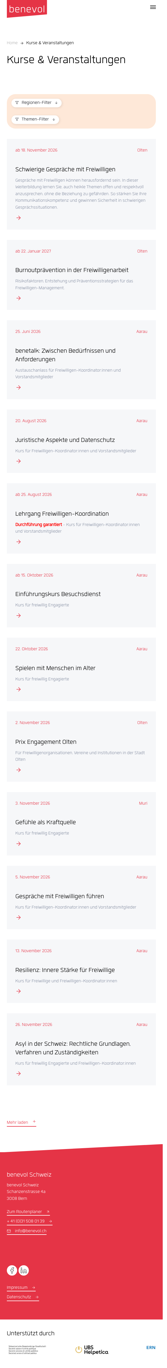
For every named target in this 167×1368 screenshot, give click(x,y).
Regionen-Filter (36, 103)
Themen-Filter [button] (35, 120)
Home (12, 43)
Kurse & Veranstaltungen (50, 43)
